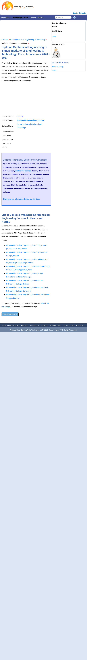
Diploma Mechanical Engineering (30, 120)
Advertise (79, 325)
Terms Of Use (68, 325)
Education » (5, 17)
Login (75, 13)
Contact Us (34, 325)
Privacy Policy (55, 325)
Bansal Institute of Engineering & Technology (27, 40)
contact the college (23, 171)
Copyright (44, 325)
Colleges (5, 40)
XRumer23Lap (57, 67)
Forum (33, 17)
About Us (24, 325)
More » (41, 17)
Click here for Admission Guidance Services (21, 199)
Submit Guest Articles (10, 325)
